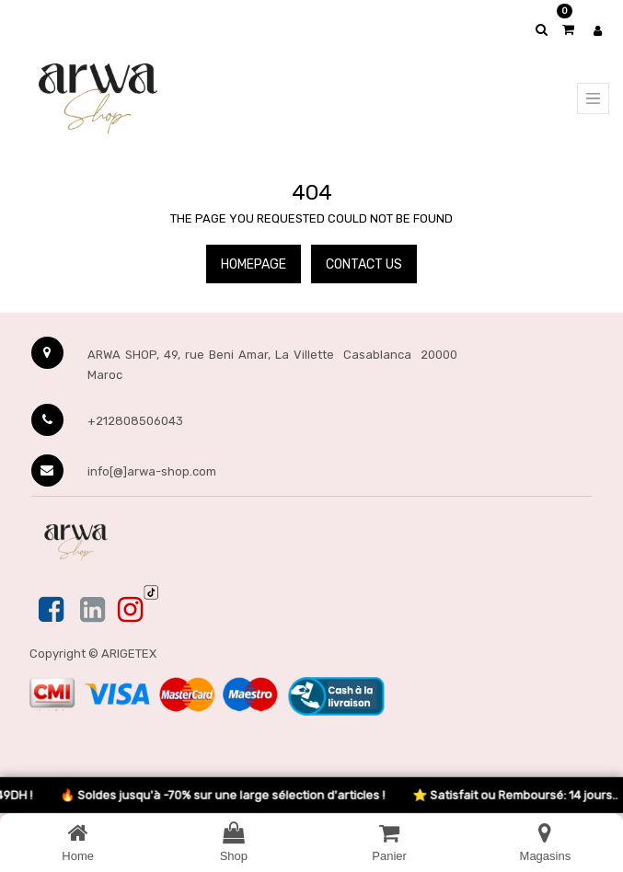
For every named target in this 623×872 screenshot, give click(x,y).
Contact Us (364, 264)
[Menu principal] (593, 98)
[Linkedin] (92, 610)
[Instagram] (130, 610)
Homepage (253, 264)
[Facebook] (53, 610)
